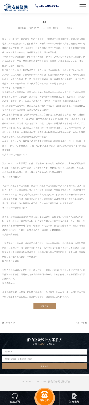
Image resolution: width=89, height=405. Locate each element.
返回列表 (44, 306)
